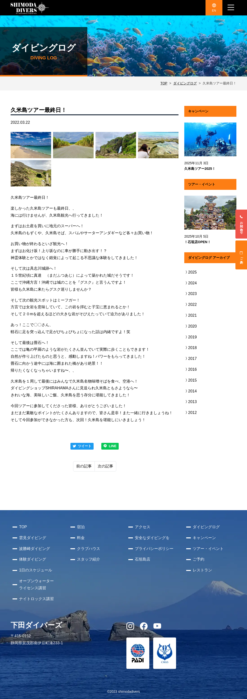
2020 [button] (190, 326)
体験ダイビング (32, 559)
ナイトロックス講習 (36, 599)
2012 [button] (190, 413)
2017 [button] (190, 358)
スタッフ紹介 (88, 559)
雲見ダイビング (32, 538)
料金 (81, 538)
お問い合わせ (241, 224)
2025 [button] (190, 272)
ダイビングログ (185, 83)
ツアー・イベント (208, 549)
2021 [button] (190, 315)
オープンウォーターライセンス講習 (36, 584)
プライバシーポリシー (154, 549)
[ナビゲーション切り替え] (230, 8)
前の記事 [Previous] (84, 466)
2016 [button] (190, 369)
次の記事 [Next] (105, 466)
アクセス (142, 527)
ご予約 (241, 255)
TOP (163, 83)
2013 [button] (190, 402)
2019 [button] (190, 337)
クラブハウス (88, 549)
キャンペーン (204, 538)
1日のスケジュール (35, 570)
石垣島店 (142, 559)
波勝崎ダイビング (34, 549)
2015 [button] (190, 380)
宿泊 (81, 527)
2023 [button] (190, 294)
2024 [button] (190, 283)
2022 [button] (190, 304)
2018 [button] (190, 348)
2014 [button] (190, 391)
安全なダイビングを (152, 538)
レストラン (202, 570)
